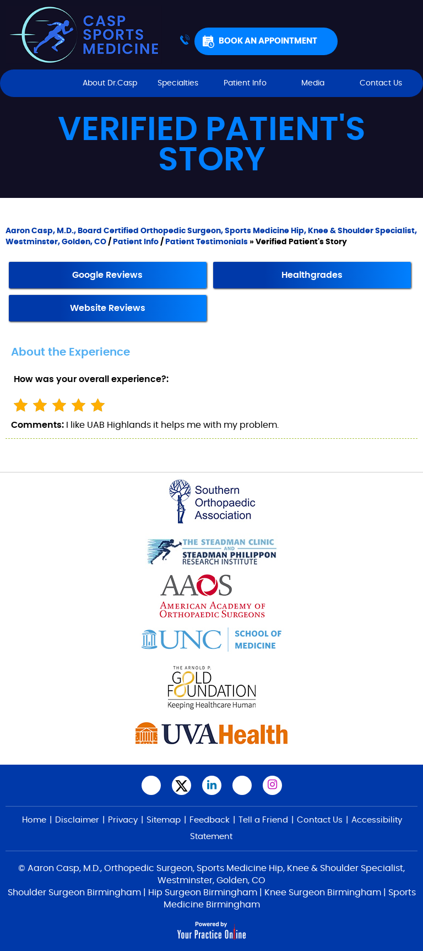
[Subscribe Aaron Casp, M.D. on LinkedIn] (211, 785)
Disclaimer (77, 820)
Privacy (123, 820)
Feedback (209, 820)
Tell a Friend (263, 820)
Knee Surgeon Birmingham (322, 892)
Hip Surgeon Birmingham (202, 892)
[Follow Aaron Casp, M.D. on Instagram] (272, 785)
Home (42, 83)
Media (312, 83)
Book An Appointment (268, 41)
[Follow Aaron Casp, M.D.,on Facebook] (151, 785)
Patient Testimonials (206, 242)
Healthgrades (312, 275)
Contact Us (381, 83)
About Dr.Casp (110, 83)
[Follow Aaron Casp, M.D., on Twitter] (181, 785)
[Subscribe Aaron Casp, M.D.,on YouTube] (242, 785)
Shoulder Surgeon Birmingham (74, 892)
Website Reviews (107, 308)
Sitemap (164, 820)
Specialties (178, 83)
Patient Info (245, 83)
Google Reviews (107, 275)
